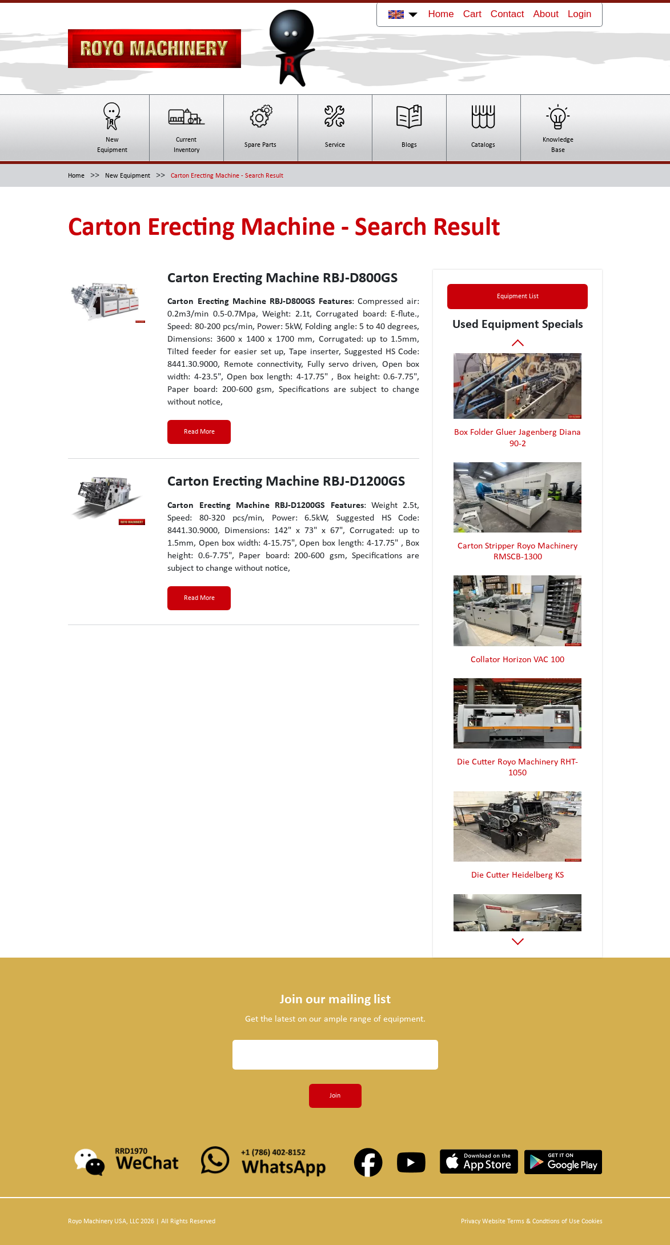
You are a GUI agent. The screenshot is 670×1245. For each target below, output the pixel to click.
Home (441, 14)
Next (518, 939)
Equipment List (518, 296)
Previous (518, 345)
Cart (472, 14)
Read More (199, 432)
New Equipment (127, 176)
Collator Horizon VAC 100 (517, 659)
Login (580, 14)
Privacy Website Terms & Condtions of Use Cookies (532, 1221)
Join (335, 1095)
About (545, 14)
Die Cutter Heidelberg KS (517, 875)
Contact (507, 14)
